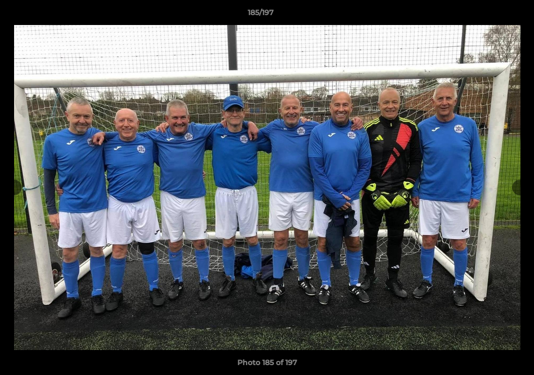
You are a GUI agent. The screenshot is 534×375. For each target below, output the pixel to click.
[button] (490, 15)
